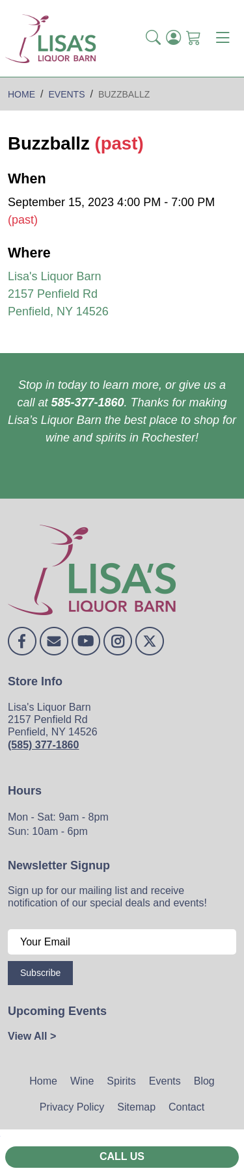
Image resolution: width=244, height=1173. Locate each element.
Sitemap (136, 1107)
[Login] (173, 38)
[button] (153, 38)
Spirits (121, 1081)
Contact (186, 1107)
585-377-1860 (87, 402)
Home (43, 1081)
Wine (82, 1081)
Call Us (122, 1156)
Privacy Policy (72, 1107)
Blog (204, 1081)
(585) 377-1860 (43, 744)
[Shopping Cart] (193, 38)
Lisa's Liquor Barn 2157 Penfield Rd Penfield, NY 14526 (58, 294)
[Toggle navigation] (222, 38)
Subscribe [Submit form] (40, 973)
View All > (32, 1036)
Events (165, 1081)
